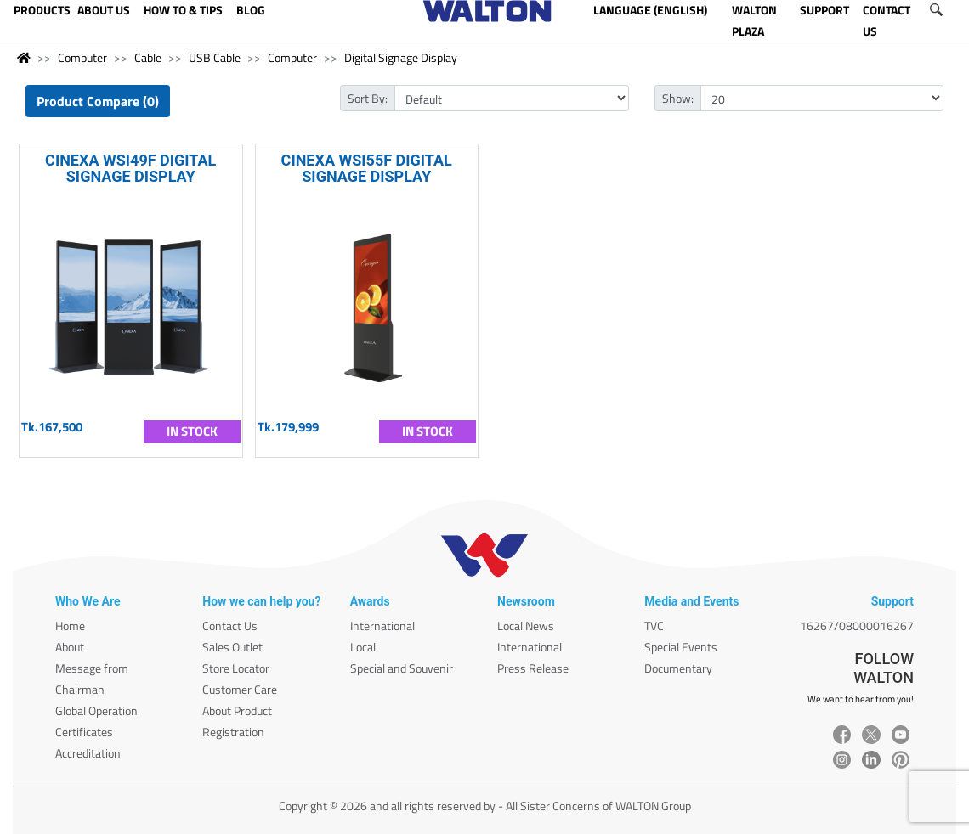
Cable (148, 57)
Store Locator (235, 668)
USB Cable (215, 57)
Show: (678, 98)
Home (70, 625)
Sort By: (368, 98)
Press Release (533, 668)
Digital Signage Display (400, 57)
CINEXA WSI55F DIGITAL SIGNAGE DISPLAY (366, 168)
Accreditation (88, 753)
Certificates (84, 732)
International (382, 625)
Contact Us (230, 625)
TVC (654, 625)
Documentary (678, 668)
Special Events (680, 647)
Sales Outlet (232, 647)
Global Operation (96, 710)
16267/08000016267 (857, 625)
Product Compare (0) (98, 101)
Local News (525, 625)
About (69, 647)
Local (363, 647)
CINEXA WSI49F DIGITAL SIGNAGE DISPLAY (130, 168)
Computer (82, 57)
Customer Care (239, 689)
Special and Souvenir (401, 668)
